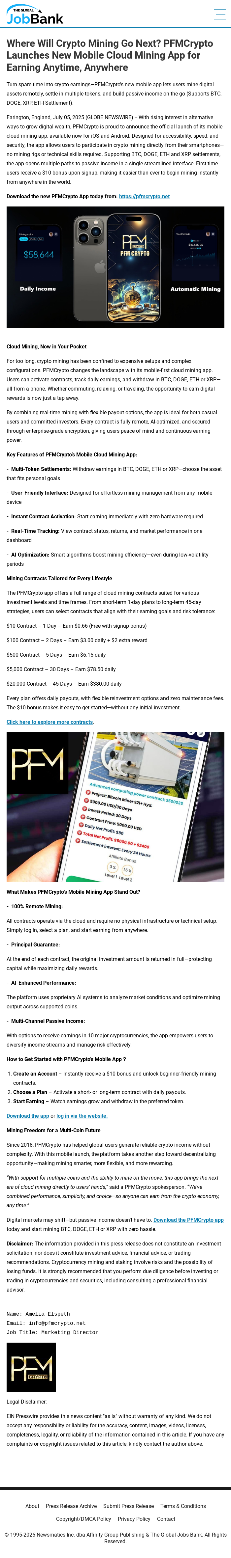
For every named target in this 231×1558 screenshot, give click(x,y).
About (32, 1506)
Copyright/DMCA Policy (83, 1519)
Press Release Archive (71, 1506)
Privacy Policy (134, 1519)
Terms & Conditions (183, 1506)
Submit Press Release (128, 1506)
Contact (166, 1519)
